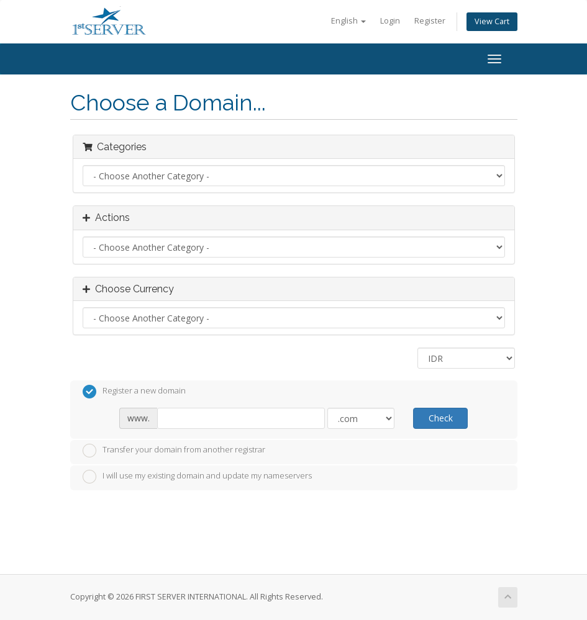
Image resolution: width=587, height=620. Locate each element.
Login (390, 21)
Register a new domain (134, 391)
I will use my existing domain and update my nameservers (197, 476)
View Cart (492, 21)
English (348, 21)
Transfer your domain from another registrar (174, 450)
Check (441, 418)
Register (429, 21)
